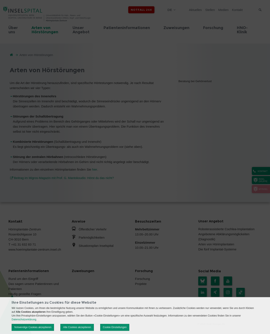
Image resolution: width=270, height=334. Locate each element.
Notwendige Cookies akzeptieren (32, 327)
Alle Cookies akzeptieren (77, 327)
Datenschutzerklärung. (24, 319)
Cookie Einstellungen (115, 327)
